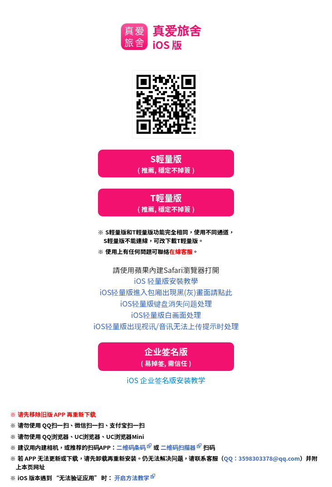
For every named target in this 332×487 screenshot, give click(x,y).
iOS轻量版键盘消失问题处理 (166, 303)
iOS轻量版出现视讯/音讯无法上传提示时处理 (166, 326)
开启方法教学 (131, 477)
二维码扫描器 (178, 447)
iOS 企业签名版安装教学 (166, 380)
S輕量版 (166, 163)
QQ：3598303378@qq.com (262, 458)
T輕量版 (166, 202)
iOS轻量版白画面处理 (166, 314)
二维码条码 (131, 447)
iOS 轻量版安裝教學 (166, 280)
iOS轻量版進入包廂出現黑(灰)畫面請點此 (166, 292)
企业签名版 (166, 356)
